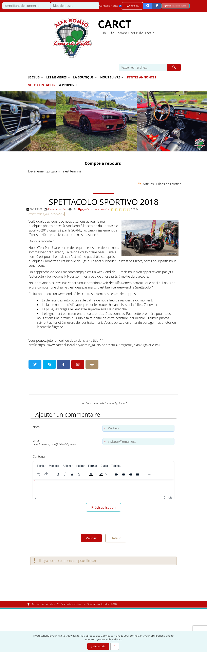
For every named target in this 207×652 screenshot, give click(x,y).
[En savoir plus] (114, 646)
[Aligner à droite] (130, 474)
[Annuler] (38, 474)
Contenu (39, 456)
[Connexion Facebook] (157, 5)
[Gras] (57, 474)
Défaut (117, 539)
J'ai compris (98, 646)
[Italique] (64, 474)
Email (66, 442)
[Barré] (79, 474)
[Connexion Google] (147, 5)
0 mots (168, 497)
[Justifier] (137, 474)
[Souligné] (72, 474)
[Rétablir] (45, 474)
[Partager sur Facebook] (63, 364)
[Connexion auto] (120, 6)
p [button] (35, 497)
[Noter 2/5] (116, 208)
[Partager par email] (77, 364)
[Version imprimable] (92, 364)
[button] (93, 474)
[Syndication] (140, 184)
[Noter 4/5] (124, 208)
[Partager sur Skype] (49, 364)
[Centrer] (123, 474)
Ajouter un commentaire (93, 209)
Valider (90, 539)
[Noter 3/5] (120, 208)
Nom (36, 427)
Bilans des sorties (57, 209)
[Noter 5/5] (128, 208)
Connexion (132, 6)
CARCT (114, 24)
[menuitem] (41, 465)
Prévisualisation (103, 507)
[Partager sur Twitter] (35, 364)
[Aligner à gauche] (116, 474)
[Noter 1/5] (112, 208)
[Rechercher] (174, 67)
